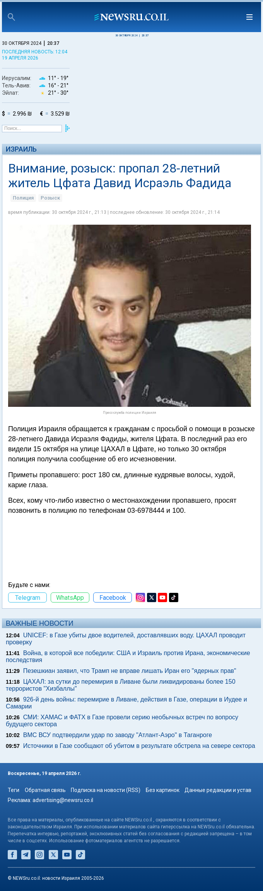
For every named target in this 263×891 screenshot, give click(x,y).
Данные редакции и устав (217, 790)
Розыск (50, 198)
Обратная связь (45, 790)
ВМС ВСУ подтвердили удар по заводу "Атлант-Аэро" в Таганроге (117, 735)
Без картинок (162, 790)
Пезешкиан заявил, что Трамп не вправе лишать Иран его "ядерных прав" (129, 670)
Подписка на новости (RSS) (105, 790)
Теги (13, 790)
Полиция (23, 198)
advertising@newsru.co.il (62, 800)
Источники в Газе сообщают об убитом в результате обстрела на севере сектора (139, 745)
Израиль (21, 149)
